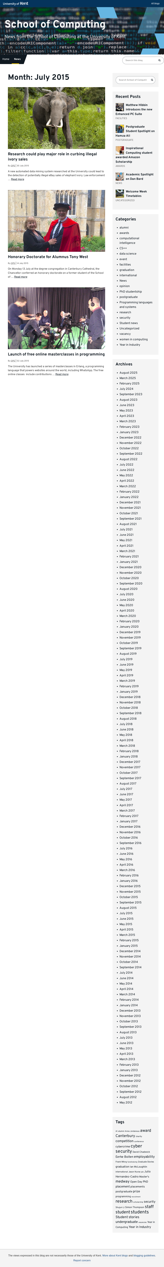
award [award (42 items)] (145, 1130)
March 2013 (127, 1059)
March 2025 (127, 378)
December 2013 (129, 1011)
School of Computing (55, 24)
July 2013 (125, 1038)
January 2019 (128, 692)
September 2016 (130, 843)
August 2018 (128, 719)
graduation (126, 270)
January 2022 (129, 497)
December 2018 (130, 697)
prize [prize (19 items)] (136, 1192)
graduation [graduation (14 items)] (122, 1167)
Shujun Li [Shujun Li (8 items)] (120, 1207)
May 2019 (125, 670)
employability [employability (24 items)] (144, 1157)
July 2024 (126, 389)
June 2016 (126, 854)
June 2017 (126, 794)
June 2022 (126, 470)
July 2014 (126, 973)
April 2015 (126, 930)
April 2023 (126, 416)
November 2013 (130, 1016)
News (17, 59)
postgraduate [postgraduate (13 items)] (124, 1191)
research (125, 312)
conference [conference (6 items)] (139, 1141)
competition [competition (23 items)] (125, 1141)
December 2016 (129, 827)
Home (5, 59)
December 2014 (130, 951)
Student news (128, 323)
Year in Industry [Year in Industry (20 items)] (140, 1227)
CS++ (123, 248)
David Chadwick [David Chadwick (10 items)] (141, 1152)
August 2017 (127, 784)
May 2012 (125, 1103)
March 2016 (127, 870)
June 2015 (126, 919)
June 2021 (126, 535)
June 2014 (126, 978)
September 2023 (130, 394)
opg (13, 165)
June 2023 (126, 405)
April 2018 (126, 740)
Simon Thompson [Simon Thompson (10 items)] (134, 1207)
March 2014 (127, 994)
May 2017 (125, 800)
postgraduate (128, 297)
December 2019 (129, 632)
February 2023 (129, 427)
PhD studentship (130, 292)
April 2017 (126, 805)
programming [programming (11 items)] (123, 1196)
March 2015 (127, 935)
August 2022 (128, 459)
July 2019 (125, 659)
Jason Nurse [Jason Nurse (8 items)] (134, 1172)
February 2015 (129, 940)
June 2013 (126, 1043)
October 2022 (129, 448)
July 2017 (125, 789)
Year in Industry (129, 345)
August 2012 (128, 1097)
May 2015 (125, 924)
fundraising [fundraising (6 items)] (132, 1162)
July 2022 (126, 465)
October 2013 (128, 1021)
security (124, 318)
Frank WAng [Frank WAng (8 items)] (121, 1162)
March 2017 (127, 811)
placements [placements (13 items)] (137, 1187)
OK (134, 1261)
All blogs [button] (155, 3)
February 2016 (129, 876)
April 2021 (126, 546)
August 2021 (128, 524)
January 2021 (128, 562)
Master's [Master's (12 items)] (144, 1176)
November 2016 (130, 832)
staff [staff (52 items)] (149, 1207)
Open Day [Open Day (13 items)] (136, 1182)
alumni (124, 228)
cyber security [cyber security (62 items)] (129, 1148)
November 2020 (130, 573)
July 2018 (126, 724)
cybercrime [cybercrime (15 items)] (123, 1147)
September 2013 (130, 1027)
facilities (125, 265)
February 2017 (128, 816)
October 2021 (128, 513)
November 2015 (130, 892)
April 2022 (126, 481)
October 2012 (128, 1086)
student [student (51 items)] (123, 1212)
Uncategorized (129, 329)
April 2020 (126, 611)
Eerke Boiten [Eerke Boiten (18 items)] (124, 1157)
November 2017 (129, 767)
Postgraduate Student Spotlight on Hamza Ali (135, 131)
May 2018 (125, 735)
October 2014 (128, 962)
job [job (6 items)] (142, 1172)
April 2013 (126, 1054)
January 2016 (128, 881)
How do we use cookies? (103, 1261)
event (123, 259)
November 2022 (130, 443)
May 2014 (125, 984)
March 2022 (127, 486)
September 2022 (130, 454)
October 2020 (129, 578)
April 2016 (126, 865)
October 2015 (128, 897)
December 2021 (130, 502)
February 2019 (129, 686)
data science (127, 254)
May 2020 (126, 605)
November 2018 (130, 703)
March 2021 (127, 551)
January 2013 (128, 1070)
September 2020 (130, 584)
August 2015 (128, 908)
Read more (17, 179)
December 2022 (130, 438)
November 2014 (130, 957)
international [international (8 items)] (122, 1172)
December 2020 (130, 567)
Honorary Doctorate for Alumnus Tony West (48, 257)
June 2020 (126, 600)
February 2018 (129, 751)
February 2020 (129, 621)
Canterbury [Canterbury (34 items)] (125, 1136)
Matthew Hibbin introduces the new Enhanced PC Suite (134, 109)
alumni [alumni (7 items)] (121, 1131)
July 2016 (125, 848)
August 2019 (128, 654)
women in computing (133, 339)
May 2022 (126, 475)
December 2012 (130, 1076)
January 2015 (128, 946)
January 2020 (129, 627)
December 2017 (129, 762)
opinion (124, 286)
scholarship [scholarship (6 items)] (138, 1202)
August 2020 (128, 589)
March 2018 (127, 746)
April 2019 (126, 675)
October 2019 (128, 643)
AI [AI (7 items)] (117, 1131)
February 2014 (129, 1000)
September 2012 (130, 1092)
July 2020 (126, 594)
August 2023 (128, 400)
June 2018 (126, 730)
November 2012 (130, 1081)
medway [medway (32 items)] (123, 1181)
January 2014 (128, 1005)
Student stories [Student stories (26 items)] (127, 1217)
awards (124, 233)
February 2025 (129, 384)
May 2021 (125, 540)
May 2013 (125, 1049)
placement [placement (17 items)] (123, 1187)
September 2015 (130, 903)
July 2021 (126, 530)
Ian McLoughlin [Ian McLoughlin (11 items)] (138, 1166)
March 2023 (127, 421)
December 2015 (130, 886)
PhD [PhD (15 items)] (145, 1182)
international (128, 275)
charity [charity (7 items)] (139, 1136)
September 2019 (130, 648)
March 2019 (127, 681)
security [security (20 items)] (149, 1202)
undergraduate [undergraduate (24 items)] (127, 1222)
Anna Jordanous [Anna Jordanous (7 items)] (132, 1131)
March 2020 (127, 616)
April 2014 (126, 989)
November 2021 (130, 508)
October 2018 (128, 708)
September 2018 (130, 713)
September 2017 (130, 778)
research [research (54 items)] (124, 1201)
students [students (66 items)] (140, 1212)
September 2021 (130, 519)
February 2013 (129, 1065)
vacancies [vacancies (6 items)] (142, 1222)
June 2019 (126, 665)
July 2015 (126, 913)
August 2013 (128, 1032)
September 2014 (130, 967)
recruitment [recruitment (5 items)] (135, 1197)
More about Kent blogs (115, 1255)
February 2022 (129, 492)
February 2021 (129, 557)
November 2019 (130, 638)
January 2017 (128, 821)
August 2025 (128, 373)
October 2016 (128, 838)
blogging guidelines (144, 1255)
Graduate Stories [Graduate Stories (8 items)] (146, 1162)
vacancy (125, 334)
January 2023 (128, 432)
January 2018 (128, 757)
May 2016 (125, 859)
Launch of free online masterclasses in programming (56, 354)
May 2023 (126, 411)
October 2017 (128, 773)
